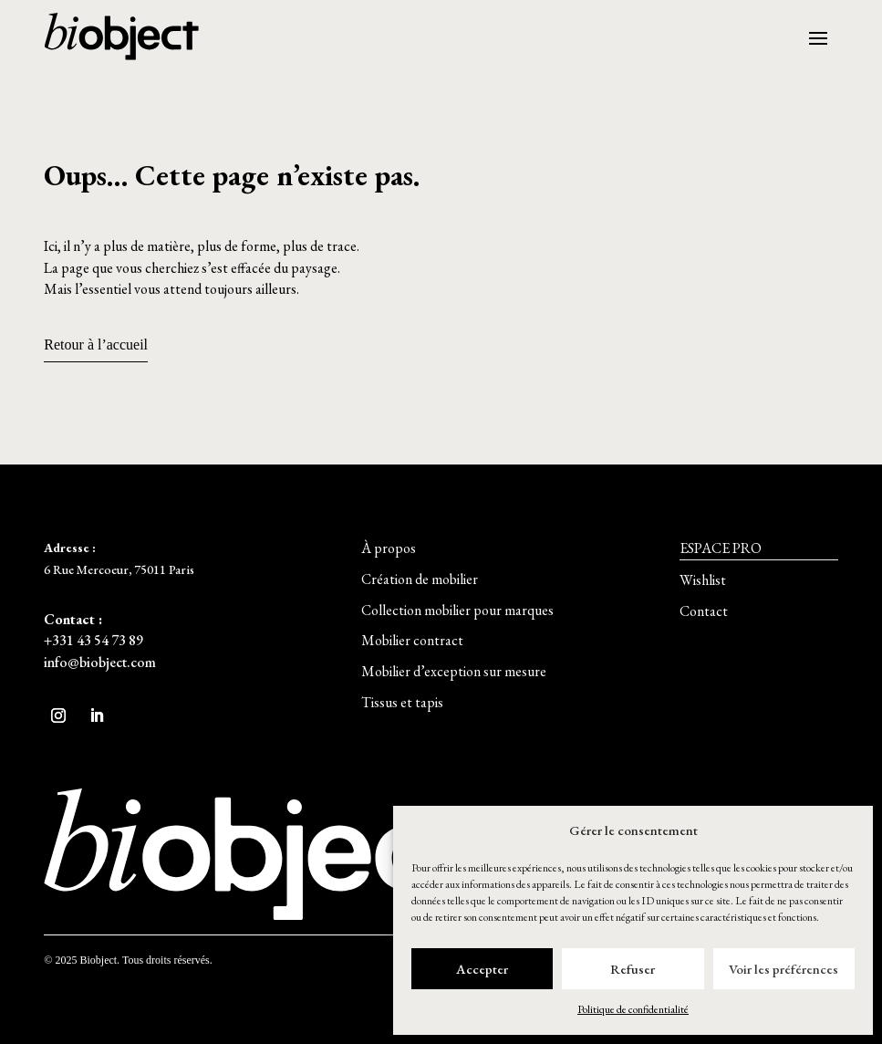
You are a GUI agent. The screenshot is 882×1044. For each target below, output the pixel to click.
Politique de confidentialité (633, 1009)
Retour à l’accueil (96, 344)
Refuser (632, 968)
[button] (388, 548)
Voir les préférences (783, 968)
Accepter (482, 968)
